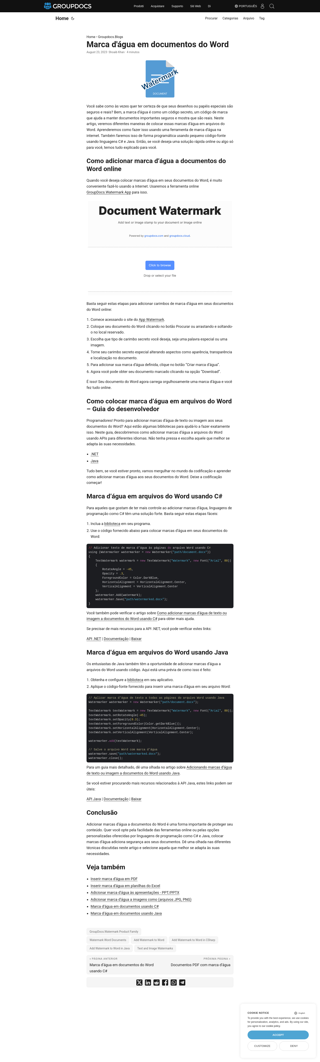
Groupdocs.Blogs (110, 37)
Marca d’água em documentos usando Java (126, 913)
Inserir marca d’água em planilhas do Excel (125, 886)
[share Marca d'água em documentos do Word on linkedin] (148, 983)
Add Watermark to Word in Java (110, 948)
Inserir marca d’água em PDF (114, 879)
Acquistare (157, 6)
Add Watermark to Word (149, 940)
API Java (94, 799)
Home (62, 18)
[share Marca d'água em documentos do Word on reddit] (156, 983)
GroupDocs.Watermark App (109, 192)
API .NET (94, 639)
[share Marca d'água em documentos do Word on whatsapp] (174, 983)
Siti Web (195, 6)
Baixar (136, 639)
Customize (262, 1045)
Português (243, 6)
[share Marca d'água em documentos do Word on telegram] (182, 983)
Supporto (177, 6)
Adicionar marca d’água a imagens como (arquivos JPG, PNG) (141, 899)
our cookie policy (271, 1026)
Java (94, 461)
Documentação (116, 639)
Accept (278, 1034)
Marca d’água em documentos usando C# (125, 906)
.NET (95, 454)
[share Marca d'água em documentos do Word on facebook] (165, 983)
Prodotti (139, 6)
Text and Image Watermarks (155, 948)
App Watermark (151, 319)
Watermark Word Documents (108, 940)
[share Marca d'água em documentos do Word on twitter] (139, 983)
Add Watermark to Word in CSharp (193, 940)
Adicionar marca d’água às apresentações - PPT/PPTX (135, 892)
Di (209, 6)
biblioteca (112, 523)
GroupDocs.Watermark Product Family (114, 931)
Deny (294, 1045)
